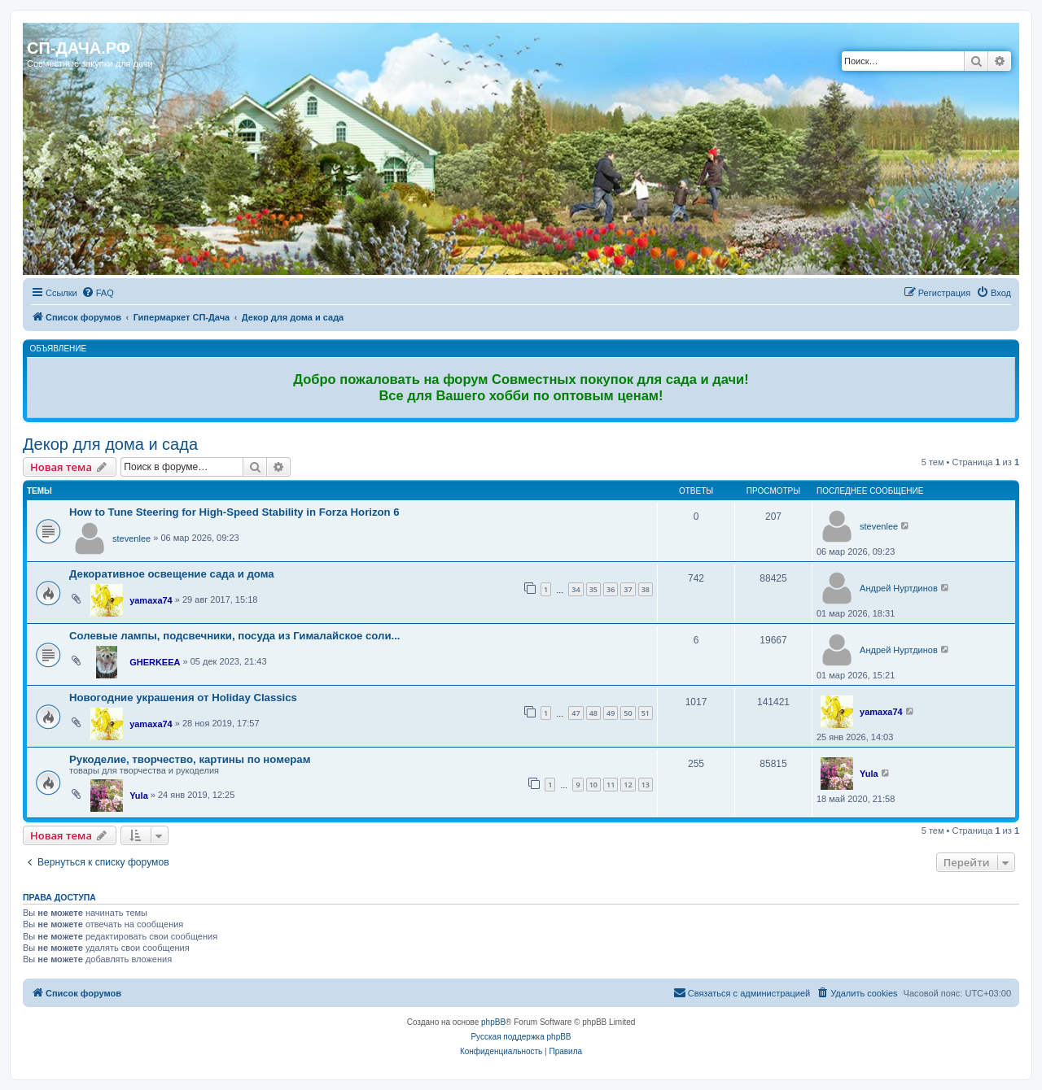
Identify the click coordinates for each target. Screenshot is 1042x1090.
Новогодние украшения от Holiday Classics (183, 697)
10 (593, 784)
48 (593, 713)
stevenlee (131, 538)
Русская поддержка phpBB (521, 1036)
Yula (138, 795)
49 (610, 713)
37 (628, 589)
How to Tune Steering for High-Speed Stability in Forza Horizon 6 (234, 512)
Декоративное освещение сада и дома (171, 574)
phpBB (493, 1022)
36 (610, 589)
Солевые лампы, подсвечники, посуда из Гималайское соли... (234, 636)
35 (593, 589)
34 (575, 589)
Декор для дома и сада (110, 444)
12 (628, 784)
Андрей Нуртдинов (899, 588)
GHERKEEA (154, 662)
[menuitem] (97, 293)
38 (645, 589)
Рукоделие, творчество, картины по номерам (189, 759)
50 (628, 713)
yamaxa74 (151, 600)
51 (645, 713)
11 (610, 784)
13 (645, 784)
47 (575, 713)
